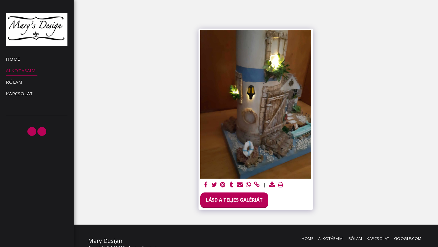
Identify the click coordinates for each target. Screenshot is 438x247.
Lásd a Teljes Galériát (234, 199)
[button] (31, 131)
